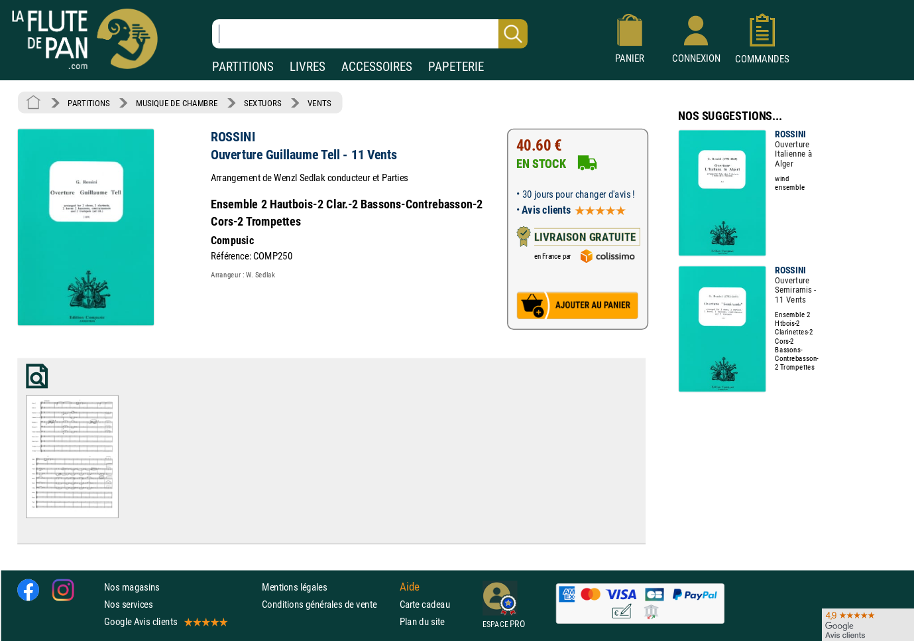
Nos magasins (132, 587)
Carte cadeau (425, 604)
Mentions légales (294, 587)
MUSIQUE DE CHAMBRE (177, 103)
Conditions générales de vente (328, 604)
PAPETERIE (456, 66)
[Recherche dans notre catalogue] (370, 33)
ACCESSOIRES (376, 66)
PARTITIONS (243, 66)
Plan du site (422, 621)
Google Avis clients (165, 621)
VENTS (319, 103)
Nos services (128, 604)
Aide (410, 586)
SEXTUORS (263, 103)
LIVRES (307, 66)
